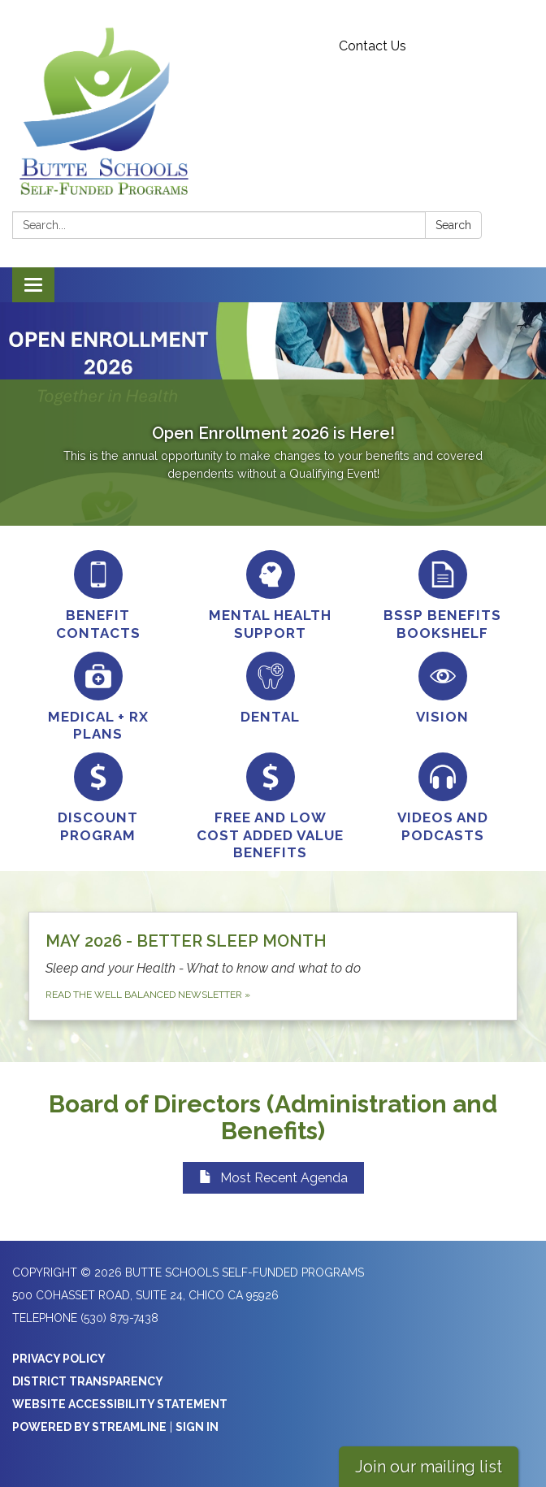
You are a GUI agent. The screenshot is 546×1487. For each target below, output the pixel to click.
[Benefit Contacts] (98, 596)
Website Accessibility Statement (120, 1404)
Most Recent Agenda (273, 1178)
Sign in (197, 1426)
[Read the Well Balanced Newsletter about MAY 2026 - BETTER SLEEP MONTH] (273, 966)
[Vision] (442, 689)
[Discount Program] (98, 798)
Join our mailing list (428, 1466)
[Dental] (270, 689)
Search (453, 225)
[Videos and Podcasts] (442, 798)
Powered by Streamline (89, 1426)
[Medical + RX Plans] (98, 698)
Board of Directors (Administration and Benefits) (273, 1117)
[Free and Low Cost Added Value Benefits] (270, 806)
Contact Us (372, 46)
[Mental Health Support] (270, 596)
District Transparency (87, 1381)
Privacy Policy (59, 1358)
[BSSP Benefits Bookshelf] (442, 596)
